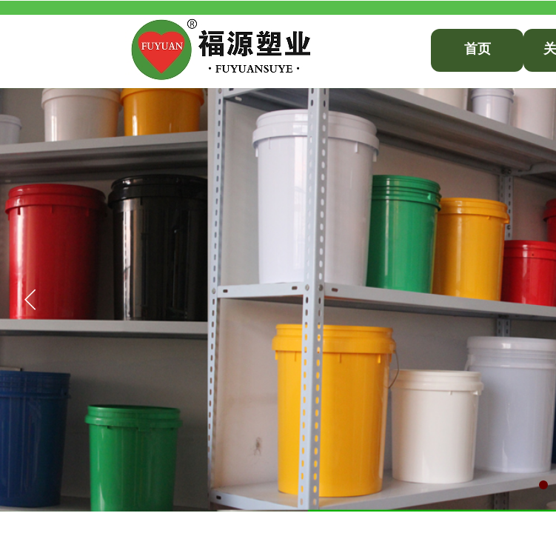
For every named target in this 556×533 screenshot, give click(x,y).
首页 (477, 48)
